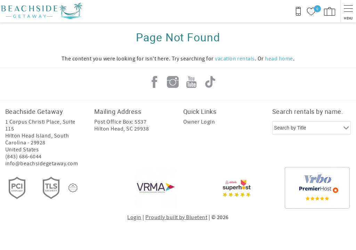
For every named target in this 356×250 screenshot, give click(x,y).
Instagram (173, 82)
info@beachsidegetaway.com (41, 163)
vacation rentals (235, 58)
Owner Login (199, 121)
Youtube (192, 82)
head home (279, 58)
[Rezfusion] (73, 188)
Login (134, 217)
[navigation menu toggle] (348, 11)
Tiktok (210, 82)
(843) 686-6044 (23, 156)
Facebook (154, 82)
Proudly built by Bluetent (176, 217)
